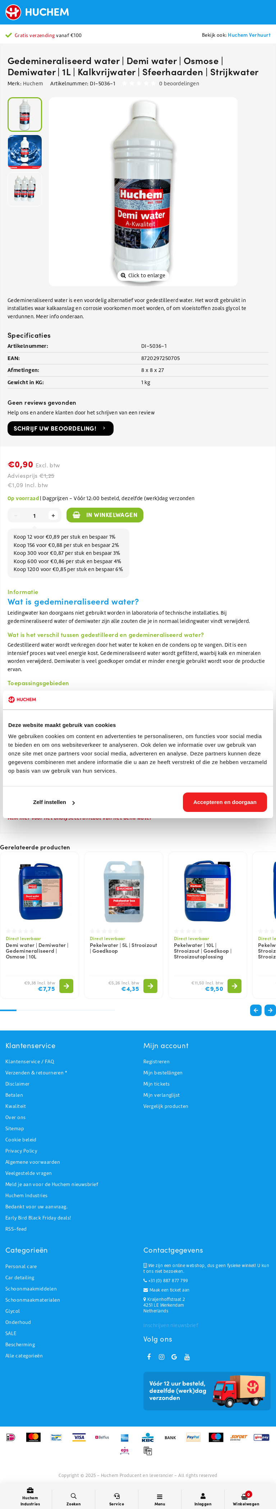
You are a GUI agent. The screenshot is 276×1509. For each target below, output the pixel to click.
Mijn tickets (156, 1084)
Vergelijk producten (166, 1106)
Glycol (12, 1311)
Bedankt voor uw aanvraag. (36, 1207)
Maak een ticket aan (166, 1290)
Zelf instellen (54, 802)
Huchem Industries (26, 1196)
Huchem (33, 83)
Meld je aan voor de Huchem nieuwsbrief (51, 1184)
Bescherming (20, 1345)
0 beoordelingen (179, 83)
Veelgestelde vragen (28, 1173)
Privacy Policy (21, 1151)
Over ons (15, 1117)
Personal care (21, 1266)
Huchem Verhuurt (249, 34)
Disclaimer (17, 1084)
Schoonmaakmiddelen (31, 1289)
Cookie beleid (21, 1140)
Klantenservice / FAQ (29, 1062)
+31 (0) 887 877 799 (165, 1281)
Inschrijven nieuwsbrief (170, 1325)
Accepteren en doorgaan (225, 802)
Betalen (14, 1095)
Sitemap (14, 1129)
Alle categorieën (24, 1356)
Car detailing (19, 1278)
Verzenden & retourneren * (36, 1073)
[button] (270, 1010)
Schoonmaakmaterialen (32, 1300)
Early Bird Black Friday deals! (38, 1218)
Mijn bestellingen (163, 1073)
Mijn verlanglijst (161, 1095)
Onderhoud (18, 1322)
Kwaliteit (15, 1106)
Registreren (156, 1062)
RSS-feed (16, 1229)
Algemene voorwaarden (32, 1162)
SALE (11, 1333)
